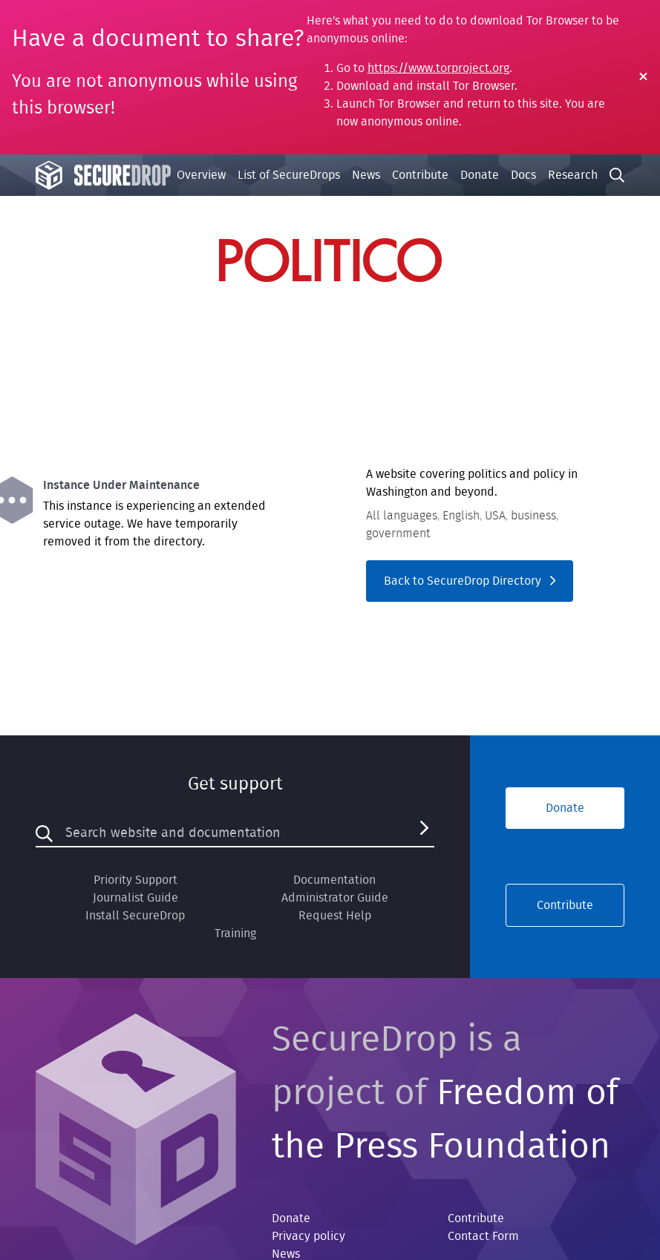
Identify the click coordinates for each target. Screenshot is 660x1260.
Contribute (420, 175)
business (533, 516)
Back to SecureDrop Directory (469, 581)
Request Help (334, 916)
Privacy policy (308, 1236)
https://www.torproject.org (438, 68)
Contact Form (483, 1236)
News (366, 175)
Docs (523, 175)
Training (235, 933)
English (461, 516)
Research (573, 175)
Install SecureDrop (135, 916)
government (398, 533)
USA (495, 516)
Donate (479, 175)
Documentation (334, 880)
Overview (201, 175)
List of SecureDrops (289, 175)
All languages (401, 516)
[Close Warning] (643, 77)
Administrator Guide (334, 898)
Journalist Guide (135, 898)
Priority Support (135, 880)
